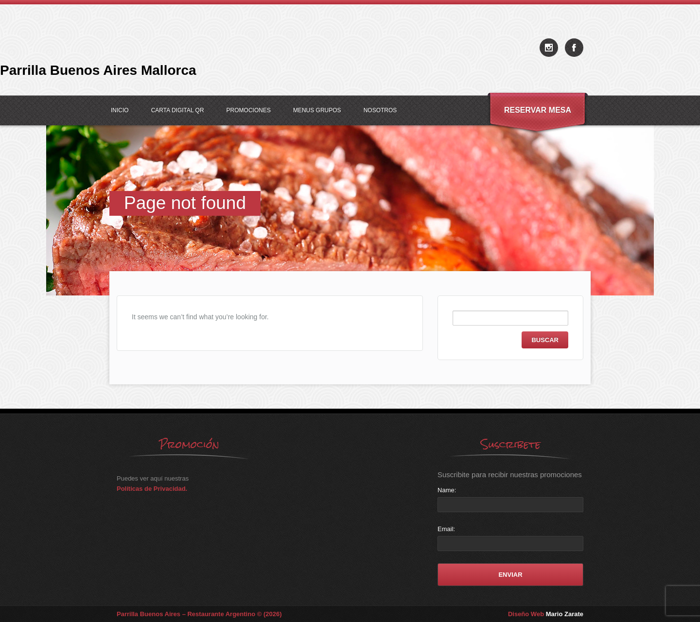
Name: (447, 490)
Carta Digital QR (177, 110)
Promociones (249, 110)
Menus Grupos (317, 110)
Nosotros (380, 110)
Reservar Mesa (537, 110)
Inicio (120, 110)
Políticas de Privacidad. (152, 488)
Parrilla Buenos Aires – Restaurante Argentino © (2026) (199, 614)
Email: (446, 529)
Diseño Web (545, 614)
